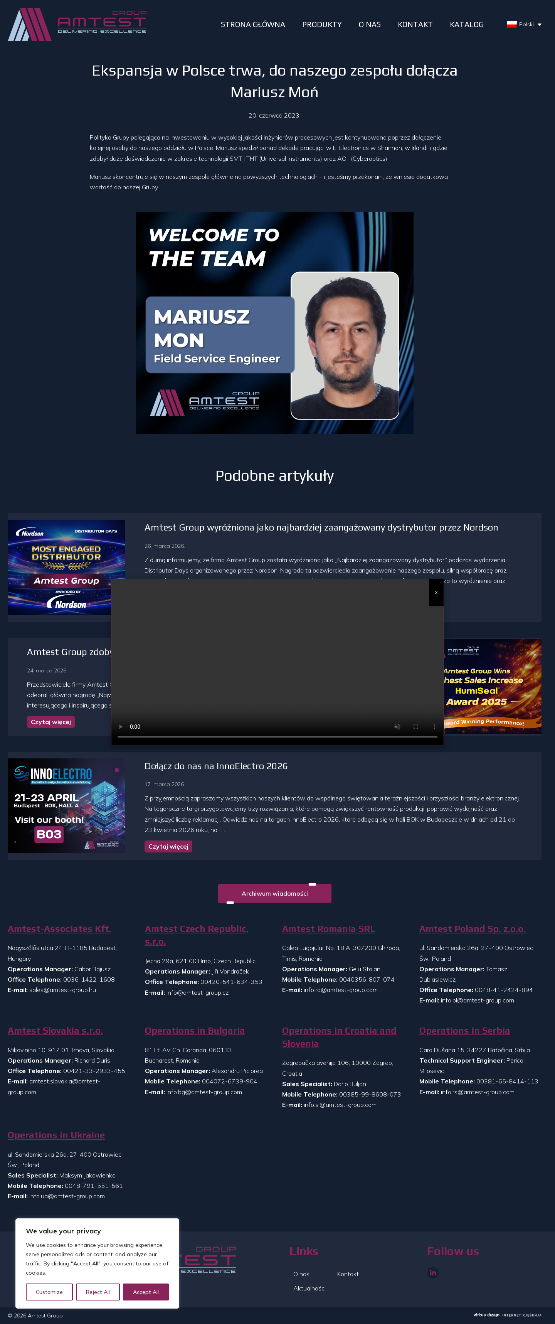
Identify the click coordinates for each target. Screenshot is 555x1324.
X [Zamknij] (436, 592)
